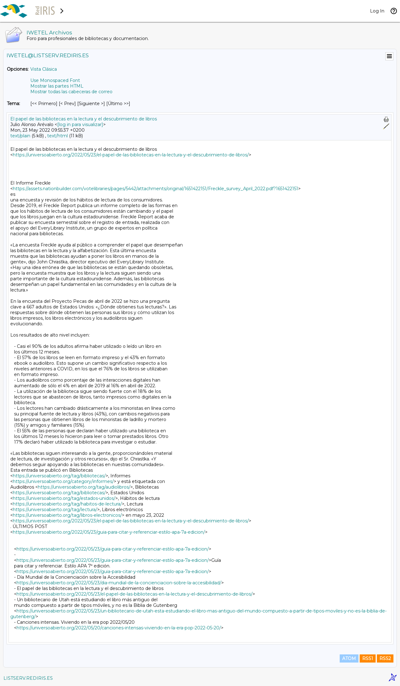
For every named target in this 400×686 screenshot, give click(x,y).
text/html (57, 136)
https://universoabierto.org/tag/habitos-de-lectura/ (67, 504)
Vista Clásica (43, 69)
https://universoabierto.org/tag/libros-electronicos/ (67, 515)
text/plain (20, 136)
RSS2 (385, 658)
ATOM (349, 658)
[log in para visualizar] (80, 124)
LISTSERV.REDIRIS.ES (28, 678)
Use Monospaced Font (55, 80)
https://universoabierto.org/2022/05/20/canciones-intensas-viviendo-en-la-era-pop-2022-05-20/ (119, 628)
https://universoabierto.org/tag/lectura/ (55, 509)
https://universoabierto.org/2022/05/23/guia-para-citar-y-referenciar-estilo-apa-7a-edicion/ (109, 532)
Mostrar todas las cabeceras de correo (71, 91)
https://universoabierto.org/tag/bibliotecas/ (59, 476)
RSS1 (367, 658)
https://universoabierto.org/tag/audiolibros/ (84, 487)
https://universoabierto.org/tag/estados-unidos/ (64, 498)
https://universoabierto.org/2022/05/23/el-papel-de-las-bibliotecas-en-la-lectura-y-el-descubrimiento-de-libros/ (131, 155)
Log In (377, 11)
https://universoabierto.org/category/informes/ (63, 481)
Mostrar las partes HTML (56, 86)
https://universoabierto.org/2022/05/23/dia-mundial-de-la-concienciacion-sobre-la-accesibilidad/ (119, 583)
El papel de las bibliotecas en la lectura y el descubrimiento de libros (83, 119)
